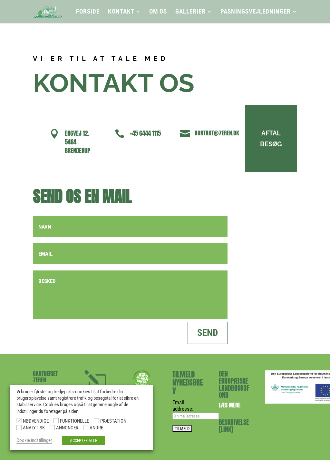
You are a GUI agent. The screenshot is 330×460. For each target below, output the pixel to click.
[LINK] (226, 429)
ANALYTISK (34, 428)
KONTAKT (121, 12)
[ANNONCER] (52, 427)
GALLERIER (190, 12)
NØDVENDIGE (36, 421)
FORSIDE (88, 12)
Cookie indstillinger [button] (34, 440)
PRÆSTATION (113, 421)
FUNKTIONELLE (74, 421)
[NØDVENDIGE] (19, 420)
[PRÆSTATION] (96, 420)
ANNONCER (67, 428)
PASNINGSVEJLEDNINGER (255, 12)
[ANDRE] (85, 427)
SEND (207, 332)
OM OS (158, 12)
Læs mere (229, 405)
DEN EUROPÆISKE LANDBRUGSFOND (234, 384)
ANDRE (96, 428)
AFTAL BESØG (264, 138)
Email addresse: (182, 405)
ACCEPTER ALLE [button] (83, 440)
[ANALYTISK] (19, 427)
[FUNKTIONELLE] (56, 420)
